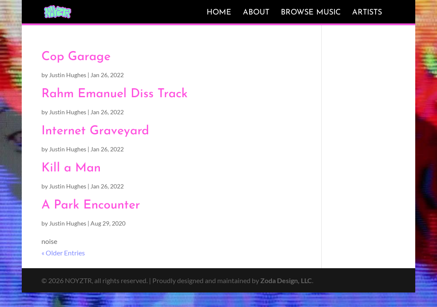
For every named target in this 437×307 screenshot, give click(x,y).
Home (219, 13)
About (256, 13)
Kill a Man (71, 168)
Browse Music (311, 13)
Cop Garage (76, 57)
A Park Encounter (90, 205)
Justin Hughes (67, 74)
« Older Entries (63, 253)
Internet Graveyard (95, 131)
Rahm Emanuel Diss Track (114, 94)
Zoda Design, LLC (286, 280)
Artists (367, 13)
